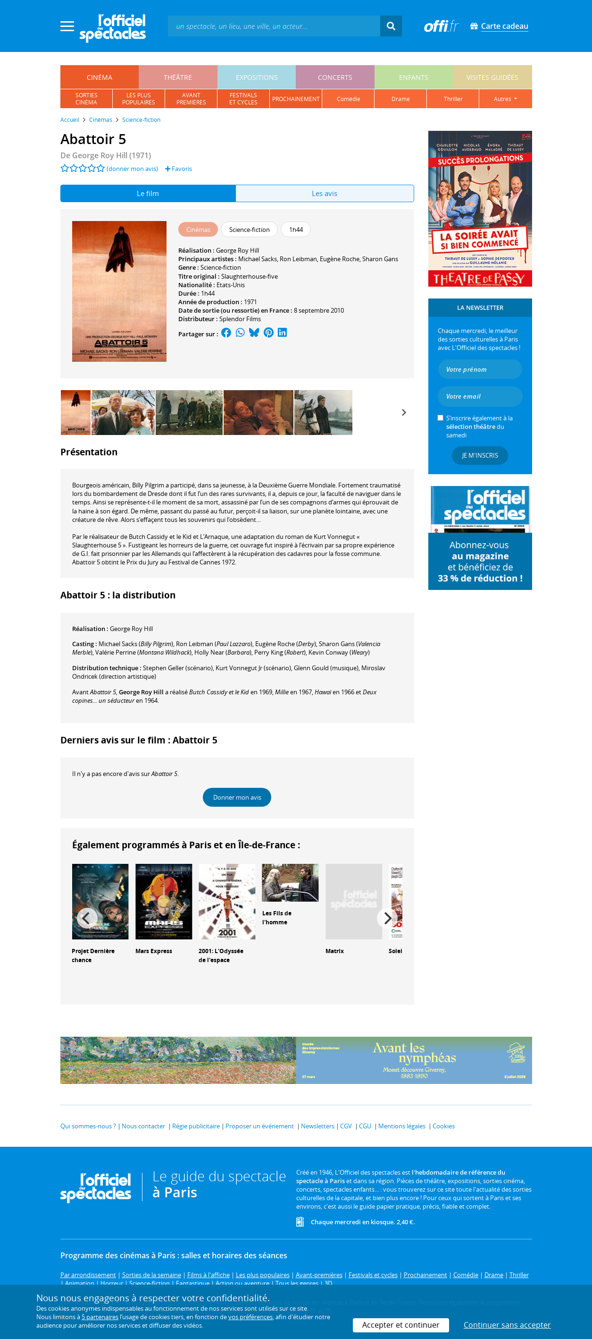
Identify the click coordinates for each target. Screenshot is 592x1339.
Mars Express (153, 951)
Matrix (334, 951)
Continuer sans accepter (507, 1325)
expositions (257, 77)
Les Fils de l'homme (277, 917)
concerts (335, 77)
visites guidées (492, 77)
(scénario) (178, 668)
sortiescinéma (86, 98)
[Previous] (87, 918)
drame (401, 99)
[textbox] (274, 26)
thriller (453, 99)
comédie (348, 99)
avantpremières (191, 98)
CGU (365, 1126)
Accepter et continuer (401, 1325)
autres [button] (503, 99)
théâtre (178, 77)
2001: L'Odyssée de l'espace (221, 955)
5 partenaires (100, 1317)
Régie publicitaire (196, 1126)
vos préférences (250, 1317)
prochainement (296, 99)
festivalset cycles (243, 98)
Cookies (444, 1126)
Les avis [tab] (324, 193)
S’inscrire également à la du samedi (479, 426)
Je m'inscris (480, 455)
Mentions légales (401, 1126)
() (136, 644)
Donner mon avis (237, 797)
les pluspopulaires (138, 98)
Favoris (178, 168)
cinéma (99, 77)
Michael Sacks (257, 259)
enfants (413, 77)
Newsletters (317, 1126)
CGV (346, 1126)
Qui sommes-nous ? (88, 1126)
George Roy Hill (237, 250)
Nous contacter (143, 1126)
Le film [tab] (148, 193)
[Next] (403, 412)
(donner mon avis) (132, 168)
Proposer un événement (259, 1126)
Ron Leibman (298, 259)
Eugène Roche (339, 259)
